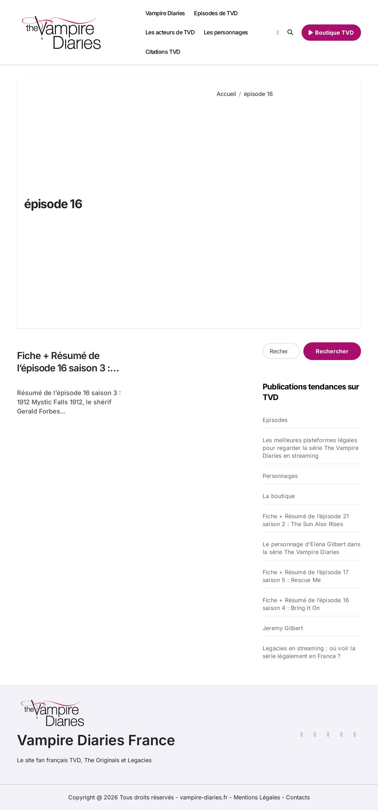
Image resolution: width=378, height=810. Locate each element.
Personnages (280, 475)
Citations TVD (163, 51)
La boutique (279, 496)
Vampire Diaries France (96, 740)
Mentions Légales (258, 797)
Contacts (298, 797)
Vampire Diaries (165, 13)
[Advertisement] (283, 208)
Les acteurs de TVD (170, 32)
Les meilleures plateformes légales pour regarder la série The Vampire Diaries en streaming (311, 448)
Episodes (275, 419)
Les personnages (226, 32)
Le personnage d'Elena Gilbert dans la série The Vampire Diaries (311, 548)
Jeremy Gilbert (283, 628)
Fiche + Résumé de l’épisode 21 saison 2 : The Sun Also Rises (306, 520)
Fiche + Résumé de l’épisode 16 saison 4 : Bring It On (306, 604)
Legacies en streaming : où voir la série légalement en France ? (309, 652)
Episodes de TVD (216, 13)
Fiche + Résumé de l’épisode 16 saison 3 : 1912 (63, 368)
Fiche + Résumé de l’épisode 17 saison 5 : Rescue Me (306, 576)
